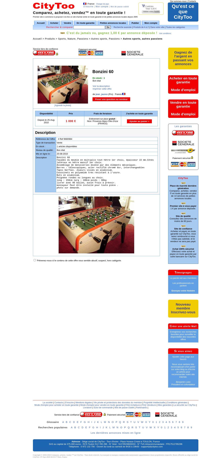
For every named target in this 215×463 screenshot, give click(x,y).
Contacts (192, 1)
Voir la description (101, 86)
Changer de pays (102, 4)
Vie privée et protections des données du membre (118, 402)
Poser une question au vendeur (111, 99)
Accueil (37, 38)
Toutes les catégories (175, 27)
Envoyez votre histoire (183, 290)
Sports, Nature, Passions (73, 38)
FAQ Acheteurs (132, 405)
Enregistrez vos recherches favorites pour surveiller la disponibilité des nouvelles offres (183, 335)
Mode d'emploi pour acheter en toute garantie (56, 405)
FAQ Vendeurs (149, 405)
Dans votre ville (157, 27)
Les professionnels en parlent (183, 284)
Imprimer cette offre (102, 89)
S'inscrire (88, 6)
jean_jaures (102, 94)
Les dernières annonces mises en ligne (116, 432)
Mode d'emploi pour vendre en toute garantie (102, 405)
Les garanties (183, 126)
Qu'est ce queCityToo (183, 12)
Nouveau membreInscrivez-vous (183, 308)
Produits (50, 38)
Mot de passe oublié (120, 7)
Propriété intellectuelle (154, 402)
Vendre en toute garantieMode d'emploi (183, 108)
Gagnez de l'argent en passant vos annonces (183, 58)
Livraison (87, 407)
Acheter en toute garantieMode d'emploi (183, 84)
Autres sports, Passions (105, 38)
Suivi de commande (103, 407)
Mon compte (102, 6)
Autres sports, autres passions (142, 38)
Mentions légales (84, 402)
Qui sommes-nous (178, 1)
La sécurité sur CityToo (184, 405)
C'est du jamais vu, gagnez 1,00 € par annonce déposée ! (112, 33)
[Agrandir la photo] (63, 105)
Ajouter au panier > (139, 121)
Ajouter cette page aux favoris (183, 357)
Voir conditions (165, 33)
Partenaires (141, 407)
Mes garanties (165, 405)
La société (48, 402)
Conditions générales (177, 402)
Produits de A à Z (141, 27)
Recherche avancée (123, 27)
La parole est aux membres (183, 278)
